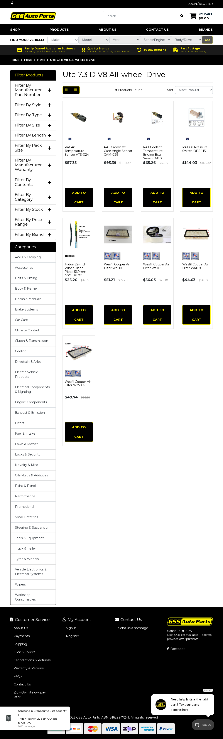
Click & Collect (24, 652)
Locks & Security (27, 454)
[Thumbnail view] (67, 90)
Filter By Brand (33, 234)
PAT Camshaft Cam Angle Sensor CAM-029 (118, 151)
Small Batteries (26, 517)
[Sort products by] (194, 90)
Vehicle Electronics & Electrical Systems (31, 571)
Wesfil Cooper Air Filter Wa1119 (156, 266)
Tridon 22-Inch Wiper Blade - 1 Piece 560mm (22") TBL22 (76, 269)
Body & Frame (26, 288)
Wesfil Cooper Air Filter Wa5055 (78, 383)
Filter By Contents (33, 182)
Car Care (21, 320)
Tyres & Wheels (27, 559)
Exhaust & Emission (30, 413)
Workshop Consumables (25, 597)
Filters (19, 423)
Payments (22, 636)
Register (72, 636)
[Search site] (182, 16)
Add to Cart (79, 197)
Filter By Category (33, 197)
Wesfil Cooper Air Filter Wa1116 (117, 266)
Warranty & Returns (29, 668)
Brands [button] (206, 30)
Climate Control (27, 330)
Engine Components (31, 402)
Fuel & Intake (25, 433)
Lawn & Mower (26, 444)
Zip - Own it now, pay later (30, 694)
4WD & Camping (28, 257)
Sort (170, 90)
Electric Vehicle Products (26, 374)
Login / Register (200, 3)
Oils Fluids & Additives (31, 475)
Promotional (24, 507)
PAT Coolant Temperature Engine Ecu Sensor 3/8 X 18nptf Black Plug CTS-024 (156, 156)
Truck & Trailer (25, 548)
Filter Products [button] (29, 75)
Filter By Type (33, 115)
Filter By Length (33, 135)
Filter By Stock (33, 209)
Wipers (20, 584)
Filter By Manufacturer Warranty (33, 165)
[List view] (75, 90)
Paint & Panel (25, 486)
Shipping (20, 644)
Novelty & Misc (26, 465)
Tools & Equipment (29, 538)
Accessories (24, 268)
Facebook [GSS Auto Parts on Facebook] (176, 649)
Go (207, 40)
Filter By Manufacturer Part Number (33, 90)
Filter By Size (33, 125)
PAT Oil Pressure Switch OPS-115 (195, 149)
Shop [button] (15, 30)
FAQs (18, 676)
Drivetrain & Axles (28, 362)
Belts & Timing (26, 278)
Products (59, 30)
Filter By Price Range (33, 222)
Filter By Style (33, 105)
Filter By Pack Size (33, 148)
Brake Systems (26, 309)
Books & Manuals (28, 299)
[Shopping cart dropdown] (201, 16)
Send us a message (133, 628)
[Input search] (140, 16)
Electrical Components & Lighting (32, 389)
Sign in (71, 628)
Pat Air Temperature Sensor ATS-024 (77, 151)
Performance (25, 496)
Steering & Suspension (32, 528)
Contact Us (157, 30)
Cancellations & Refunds (32, 660)
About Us (108, 30)
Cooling (21, 351)
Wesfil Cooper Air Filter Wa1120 (195, 266)
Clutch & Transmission (31, 341)
